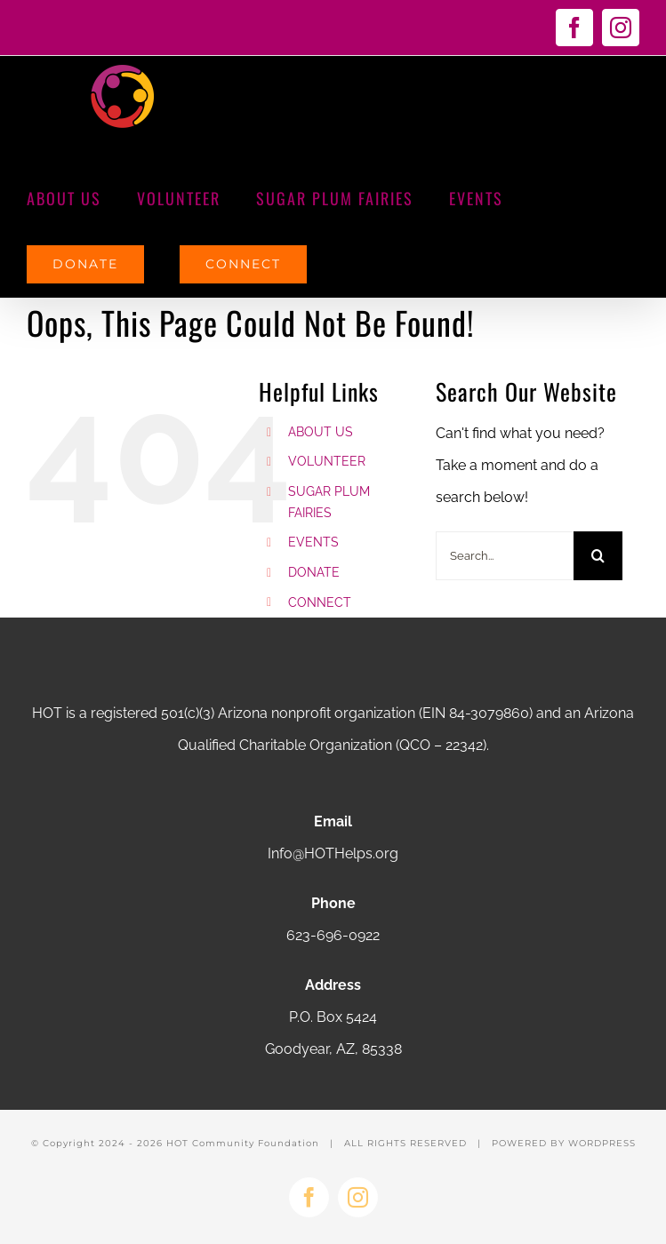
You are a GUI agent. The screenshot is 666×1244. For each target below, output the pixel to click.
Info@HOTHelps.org (333, 853)
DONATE (314, 572)
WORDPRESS (602, 1143)
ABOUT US (320, 432)
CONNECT (319, 602)
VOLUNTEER (326, 461)
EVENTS (313, 542)
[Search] (598, 555)
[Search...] (505, 555)
